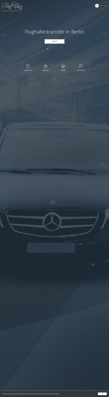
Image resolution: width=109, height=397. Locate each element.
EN (105, 6)
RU (101, 6)
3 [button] (53, 49)
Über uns (28, 70)
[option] (54, 36)
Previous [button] (4, 34)
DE (97, 6)
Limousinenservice (12, 10)
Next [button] (104, 34)
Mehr (54, 41)
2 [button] (50, 49)
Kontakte (81, 70)
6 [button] (61, 49)
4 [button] (55, 49)
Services (45, 70)
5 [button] (58, 49)
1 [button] (48, 49)
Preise (63, 70)
